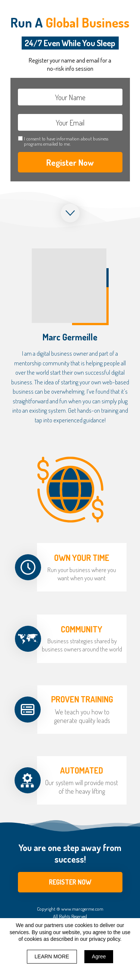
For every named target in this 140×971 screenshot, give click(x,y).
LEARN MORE (52, 956)
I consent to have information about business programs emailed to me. (66, 141)
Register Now (70, 162)
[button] (70, 882)
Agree (99, 956)
